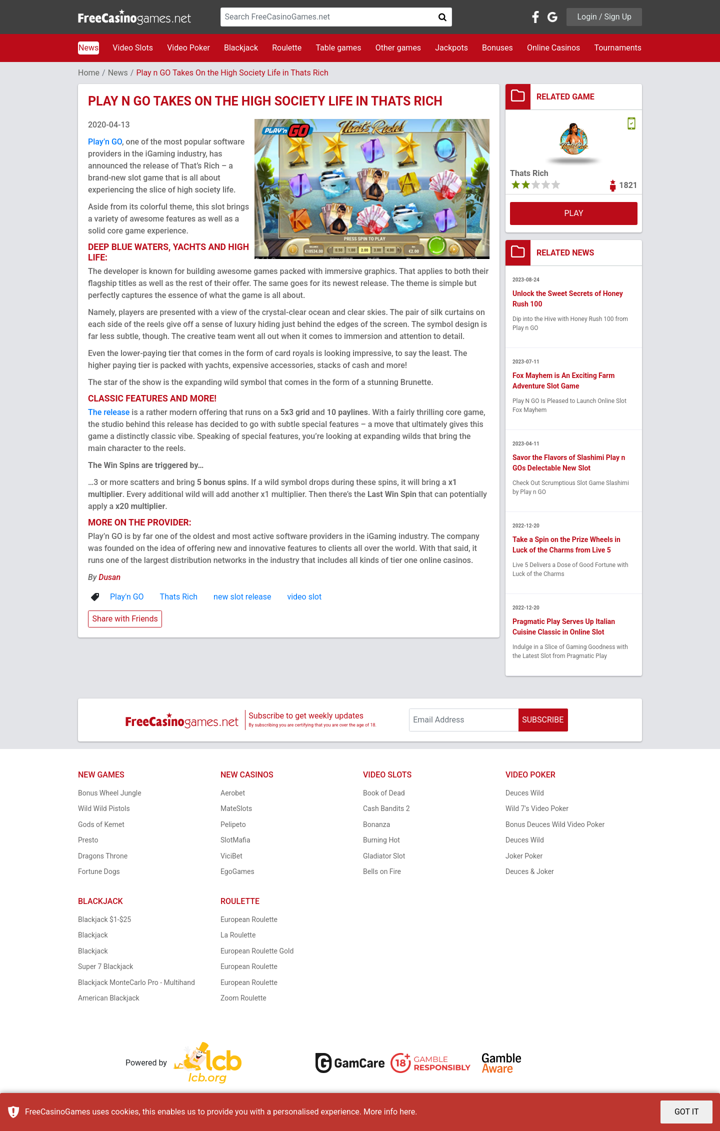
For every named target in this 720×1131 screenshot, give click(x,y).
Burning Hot (381, 840)
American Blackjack (109, 998)
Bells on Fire (382, 872)
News (88, 47)
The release (109, 412)
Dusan (109, 577)
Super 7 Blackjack (105, 966)
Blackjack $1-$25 (104, 920)
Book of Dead (384, 793)
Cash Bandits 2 (386, 808)
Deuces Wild (525, 793)
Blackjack (241, 47)
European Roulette (249, 920)
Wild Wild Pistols (104, 808)
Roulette (287, 47)
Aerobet (232, 793)
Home (89, 73)
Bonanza (376, 824)
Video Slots (132, 47)
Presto (88, 840)
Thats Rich (179, 597)
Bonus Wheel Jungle (110, 793)
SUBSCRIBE (543, 719)
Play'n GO (127, 597)
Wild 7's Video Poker (537, 808)
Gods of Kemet (101, 824)
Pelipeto (233, 824)
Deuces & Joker (530, 872)
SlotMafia (235, 840)
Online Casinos (553, 47)
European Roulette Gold (257, 951)
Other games (398, 47)
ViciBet (231, 856)
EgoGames (237, 872)
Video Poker (188, 47)
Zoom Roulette (243, 998)
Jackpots (451, 47)
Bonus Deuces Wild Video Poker (555, 824)
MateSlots (236, 808)
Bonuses (497, 47)
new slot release (242, 597)
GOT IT (686, 1111)
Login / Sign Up (604, 17)
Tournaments (618, 47)
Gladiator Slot (384, 856)
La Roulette (238, 935)
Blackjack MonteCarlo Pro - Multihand (136, 982)
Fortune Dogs (99, 872)
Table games (338, 47)
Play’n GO (105, 141)
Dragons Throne (103, 856)
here (407, 1111)
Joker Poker (524, 856)
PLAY (573, 213)
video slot (304, 597)
